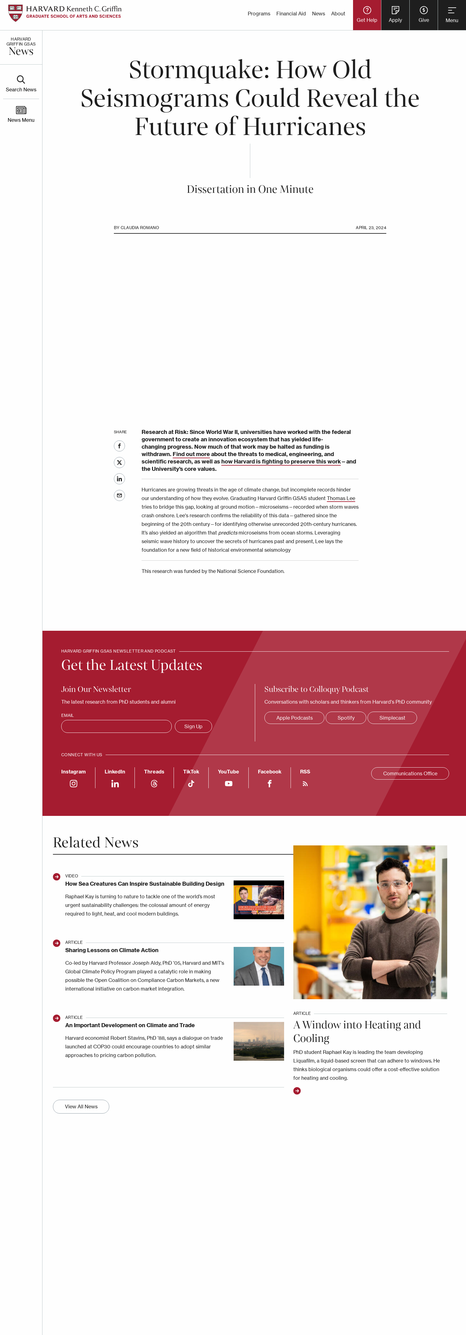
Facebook (119, 445)
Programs (259, 13)
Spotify (346, 718)
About (338, 13)
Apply (395, 20)
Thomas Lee (341, 498)
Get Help (367, 20)
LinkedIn (119, 478)
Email (119, 495)
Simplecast (392, 718)
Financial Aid (291, 13)
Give (424, 20)
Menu (452, 20)
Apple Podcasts (294, 718)
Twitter (119, 462)
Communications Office (410, 773)
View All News (81, 1106)
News (318, 13)
